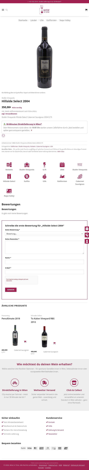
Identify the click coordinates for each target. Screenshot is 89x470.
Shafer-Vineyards (24, 146)
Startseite (23, 20)
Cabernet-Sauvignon (42, 146)
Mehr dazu (60, 151)
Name (8, 258)
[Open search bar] (6, 10)
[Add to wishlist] (3, 136)
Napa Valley (65, 20)
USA (42, 20)
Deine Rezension (12, 239)
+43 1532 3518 (33, 2)
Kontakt (51, 422)
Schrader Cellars (36, 316)
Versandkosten (11, 114)
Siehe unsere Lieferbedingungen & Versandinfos (44, 463)
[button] (3, 9)
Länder (33, 20)
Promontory (6, 316)
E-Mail (8, 268)
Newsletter (52, 434)
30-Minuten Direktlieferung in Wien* (24, 124)
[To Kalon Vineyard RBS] (44, 337)
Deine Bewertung (12, 230)
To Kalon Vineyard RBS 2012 (42, 320)
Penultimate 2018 (11, 318)
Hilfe (50, 426)
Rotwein (33, 146)
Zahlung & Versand (56, 430)
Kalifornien (52, 20)
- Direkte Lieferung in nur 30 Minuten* (49, 2)
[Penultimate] (15, 335)
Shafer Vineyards (8, 98)
